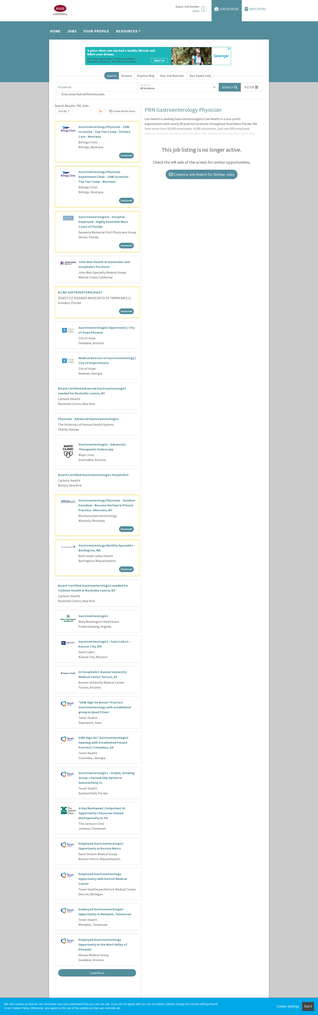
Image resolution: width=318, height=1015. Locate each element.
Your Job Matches (172, 76)
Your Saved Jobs (200, 76)
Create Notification (122, 111)
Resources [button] (127, 31)
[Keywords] (97, 87)
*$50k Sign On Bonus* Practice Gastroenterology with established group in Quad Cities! (104, 707)
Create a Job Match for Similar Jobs (201, 174)
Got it (308, 1006)
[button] (251, 87)
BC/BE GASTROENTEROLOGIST (80, 292)
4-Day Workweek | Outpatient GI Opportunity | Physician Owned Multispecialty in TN (101, 813)
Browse (126, 76)
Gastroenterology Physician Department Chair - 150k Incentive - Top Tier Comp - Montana (104, 177)
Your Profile (96, 31)
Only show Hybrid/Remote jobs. (83, 94)
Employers (255, 9)
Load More (97, 973)
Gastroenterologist (93, 616)
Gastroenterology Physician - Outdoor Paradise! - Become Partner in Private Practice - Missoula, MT (106, 505)
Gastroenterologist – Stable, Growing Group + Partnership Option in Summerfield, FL (106, 778)
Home (55, 31)
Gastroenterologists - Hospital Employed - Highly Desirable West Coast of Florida (103, 222)
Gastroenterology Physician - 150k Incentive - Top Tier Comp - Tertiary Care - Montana (104, 132)
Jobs (72, 31)
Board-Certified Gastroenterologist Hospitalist (93, 475)
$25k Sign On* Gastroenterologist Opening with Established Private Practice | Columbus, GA (103, 742)
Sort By (62, 111)
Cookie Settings (287, 1006)
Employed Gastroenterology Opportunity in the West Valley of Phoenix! (102, 944)
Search (111, 76)
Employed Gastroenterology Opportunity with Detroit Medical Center (102, 879)
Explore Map (146, 76)
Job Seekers (226, 9)
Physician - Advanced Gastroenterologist (88, 419)
